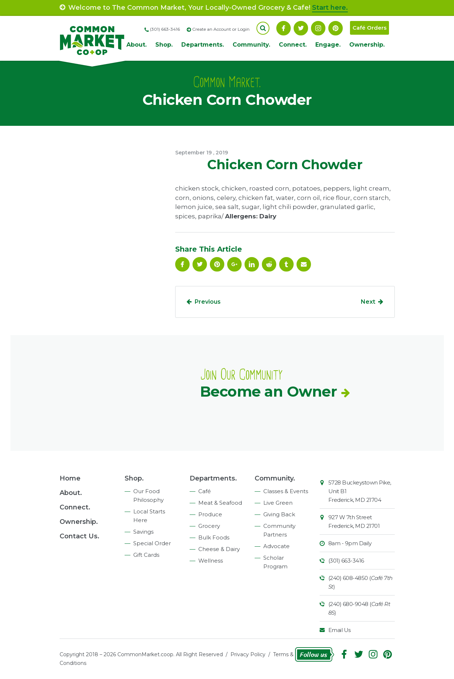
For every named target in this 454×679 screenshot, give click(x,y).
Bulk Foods (213, 537)
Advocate (276, 546)
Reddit (269, 264)
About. (136, 44)
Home (70, 478)
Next (368, 301)
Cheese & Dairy (219, 549)
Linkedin (252, 264)
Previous (208, 301)
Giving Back (279, 514)
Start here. (330, 8)
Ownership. (367, 44)
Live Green (278, 502)
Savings (143, 531)
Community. (251, 44)
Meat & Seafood (220, 502)
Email (304, 264)
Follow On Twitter (301, 28)
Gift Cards (146, 554)
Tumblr (286, 264)
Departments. (202, 44)
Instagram (318, 28)
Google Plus (234, 264)
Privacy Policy (247, 654)
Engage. (328, 44)
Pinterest (335, 28)
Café (204, 491)
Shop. (164, 44)
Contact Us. (79, 536)
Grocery (209, 525)
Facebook (283, 28)
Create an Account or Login (221, 29)
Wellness (210, 560)
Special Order (152, 543)
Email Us (339, 630)
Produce (210, 514)
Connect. (293, 44)
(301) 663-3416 (346, 560)
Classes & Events (285, 491)
